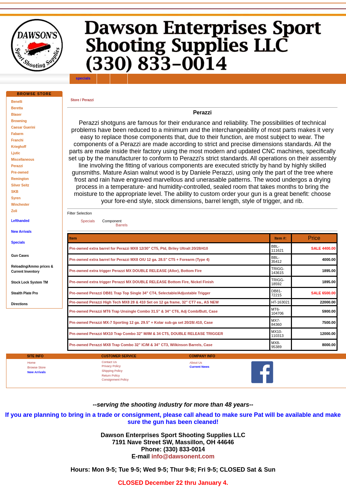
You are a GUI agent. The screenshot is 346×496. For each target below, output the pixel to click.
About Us (196, 362)
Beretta (17, 108)
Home (31, 362)
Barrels (122, 225)
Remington (20, 179)
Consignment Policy (115, 379)
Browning (19, 121)
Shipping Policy (112, 371)
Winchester (20, 204)
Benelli (16, 102)
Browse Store (36, 367)
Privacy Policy (111, 366)
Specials (88, 221)
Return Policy (111, 375)
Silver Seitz (20, 185)
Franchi (17, 140)
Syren (16, 198)
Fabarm (17, 134)
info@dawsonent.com (183, 456)
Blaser (16, 114)
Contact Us (109, 362)
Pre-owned (19, 172)
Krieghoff (18, 147)
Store (75, 100)
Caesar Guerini (23, 127)
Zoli (14, 211)
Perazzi (17, 166)
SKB (14, 192)
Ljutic (15, 153)
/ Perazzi (86, 100)
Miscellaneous (22, 159)
